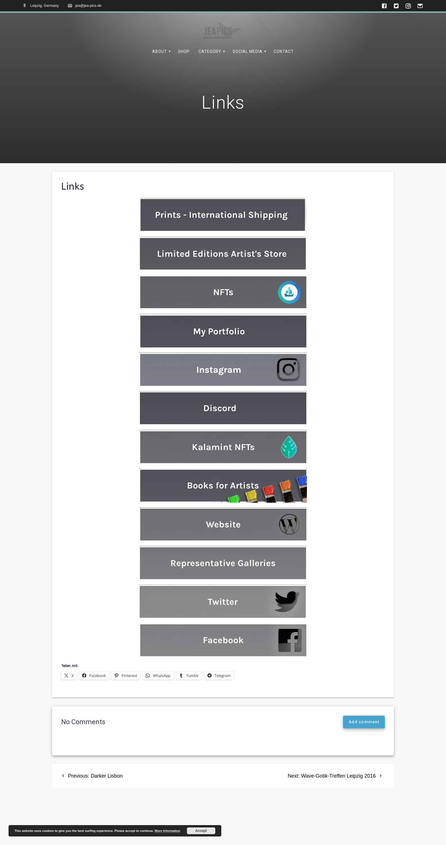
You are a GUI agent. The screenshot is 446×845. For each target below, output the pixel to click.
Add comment (364, 735)
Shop (184, 51)
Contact (284, 51)
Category (210, 51)
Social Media (248, 51)
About (159, 51)
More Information (167, 830)
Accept (201, 831)
